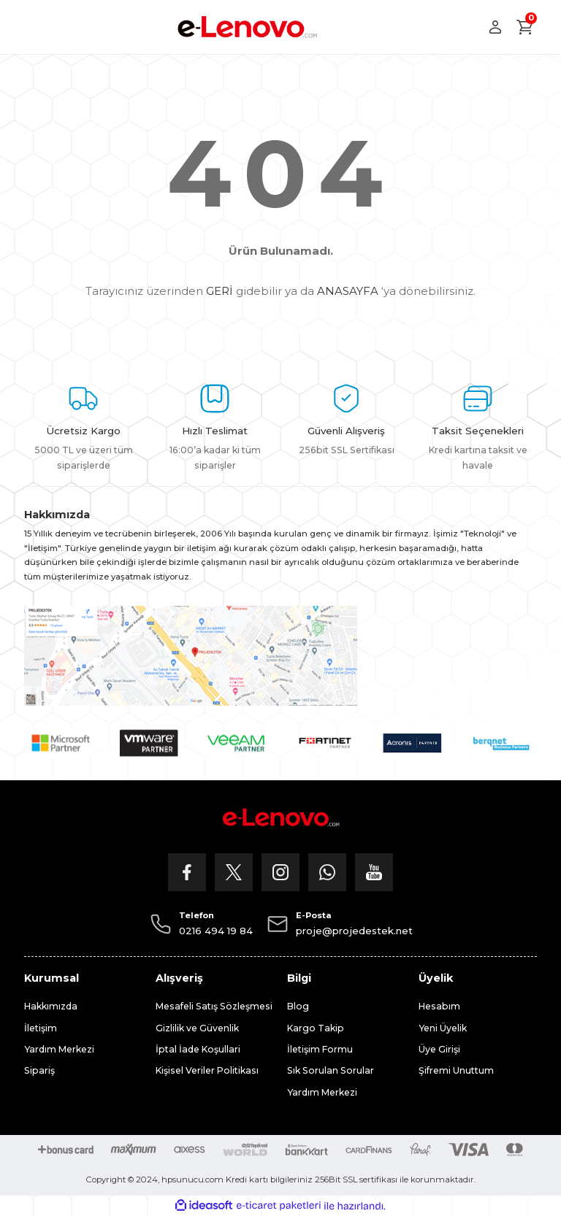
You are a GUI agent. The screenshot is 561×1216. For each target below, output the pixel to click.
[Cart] (525, 27)
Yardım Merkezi (59, 1049)
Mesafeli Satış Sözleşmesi (214, 1006)
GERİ (219, 291)
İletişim (40, 1028)
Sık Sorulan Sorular (330, 1070)
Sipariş (39, 1070)
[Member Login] (495, 27)
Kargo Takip (315, 1028)
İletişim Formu (320, 1049)
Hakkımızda (50, 1006)
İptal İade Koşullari (198, 1049)
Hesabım (439, 1006)
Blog (298, 1006)
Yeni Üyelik (443, 1028)
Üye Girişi (439, 1049)
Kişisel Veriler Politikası (207, 1070)
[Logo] (247, 27)
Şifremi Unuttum (456, 1070)
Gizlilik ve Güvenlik (197, 1028)
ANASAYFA (347, 291)
